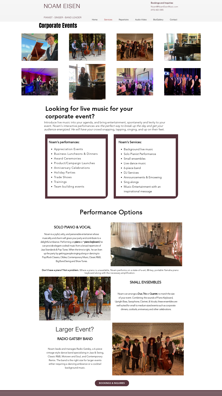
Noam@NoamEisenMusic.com (164, 6)
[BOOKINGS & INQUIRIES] (112, 383)
